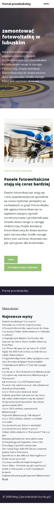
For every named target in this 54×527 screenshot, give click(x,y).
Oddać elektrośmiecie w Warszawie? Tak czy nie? (26, 434)
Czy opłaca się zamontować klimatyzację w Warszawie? (25, 377)
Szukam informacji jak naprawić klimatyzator (26, 475)
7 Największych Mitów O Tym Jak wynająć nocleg (24, 367)
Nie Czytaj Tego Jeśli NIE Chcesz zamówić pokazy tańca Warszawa (24, 450)
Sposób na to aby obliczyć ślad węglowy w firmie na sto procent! (24, 457)
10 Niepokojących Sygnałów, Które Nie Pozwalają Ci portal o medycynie (22, 444)
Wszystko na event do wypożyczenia (21, 324)
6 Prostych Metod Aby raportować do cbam (25, 328)
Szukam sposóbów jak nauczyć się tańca (23, 395)
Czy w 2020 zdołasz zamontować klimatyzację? (20, 410)
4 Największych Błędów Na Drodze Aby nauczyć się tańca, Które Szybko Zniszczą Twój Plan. (24, 341)
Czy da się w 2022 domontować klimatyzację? (26, 371)
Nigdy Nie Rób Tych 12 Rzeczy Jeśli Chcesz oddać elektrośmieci (24, 353)
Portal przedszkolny (16, 4)
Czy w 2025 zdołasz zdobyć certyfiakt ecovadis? (22, 420)
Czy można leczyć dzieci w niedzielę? (21, 425)
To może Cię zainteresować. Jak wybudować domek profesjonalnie (25, 387)
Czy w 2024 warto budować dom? (20, 391)
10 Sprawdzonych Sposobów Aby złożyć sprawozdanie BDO (23, 403)
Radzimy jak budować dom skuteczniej (22, 438)
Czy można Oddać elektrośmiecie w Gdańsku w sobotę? (26, 333)
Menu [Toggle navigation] (47, 4)
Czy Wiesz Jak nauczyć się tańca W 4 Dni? (24, 348)
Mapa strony (10, 308)
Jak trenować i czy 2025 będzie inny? (21, 381)
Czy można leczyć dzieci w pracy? (20, 428)
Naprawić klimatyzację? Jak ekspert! (21, 415)
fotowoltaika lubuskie (18, 170)
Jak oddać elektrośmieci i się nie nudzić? (23, 398)
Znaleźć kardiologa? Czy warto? (19, 321)
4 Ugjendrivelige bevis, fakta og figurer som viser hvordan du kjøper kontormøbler (25, 360)
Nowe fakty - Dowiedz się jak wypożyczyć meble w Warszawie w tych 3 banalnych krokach (24, 469)
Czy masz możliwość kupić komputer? (22, 462)
